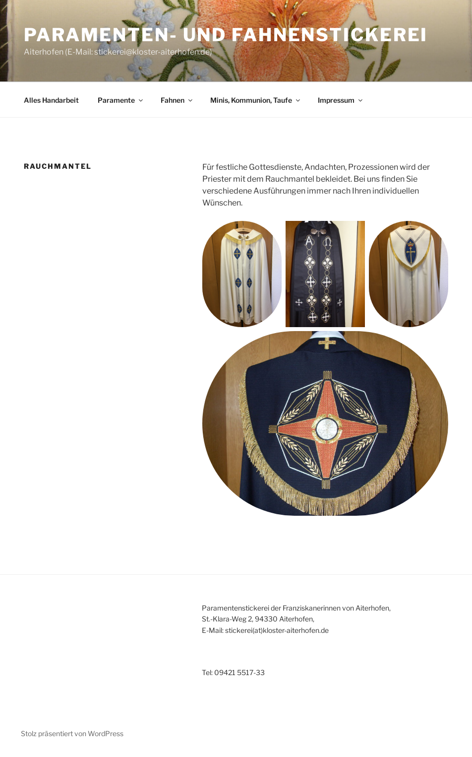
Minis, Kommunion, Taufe (255, 100)
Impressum (341, 100)
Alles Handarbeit (51, 100)
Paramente (121, 100)
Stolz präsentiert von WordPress (72, 733)
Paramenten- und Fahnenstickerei (226, 35)
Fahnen (177, 100)
